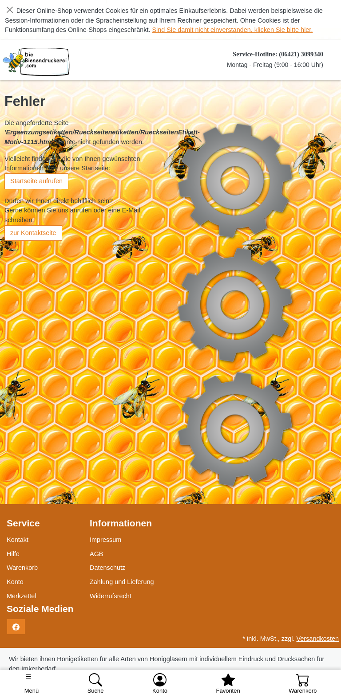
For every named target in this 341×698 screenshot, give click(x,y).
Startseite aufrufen (36, 180)
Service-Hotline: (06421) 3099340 (278, 54)
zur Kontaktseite (33, 232)
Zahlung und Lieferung (122, 581)
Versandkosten (317, 638)
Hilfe (13, 553)
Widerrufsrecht (110, 596)
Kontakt (17, 539)
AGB (96, 553)
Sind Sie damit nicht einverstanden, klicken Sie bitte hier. (232, 29)
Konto (15, 581)
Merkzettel (21, 596)
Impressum (105, 539)
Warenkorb (22, 567)
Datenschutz (107, 567)
